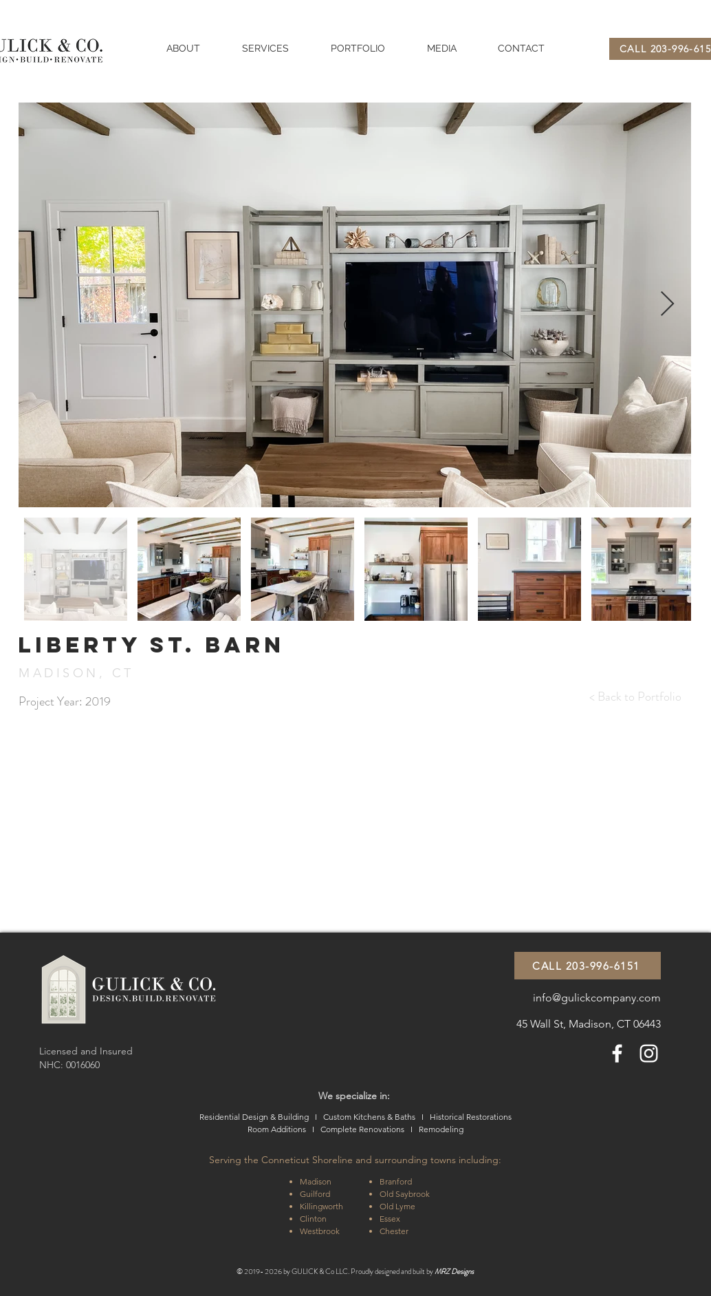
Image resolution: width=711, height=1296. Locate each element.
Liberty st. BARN (151, 645)
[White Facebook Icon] (617, 1053)
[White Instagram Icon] (649, 1053)
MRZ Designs (454, 1271)
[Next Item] (667, 304)
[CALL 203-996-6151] (587, 965)
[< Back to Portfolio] (635, 697)
